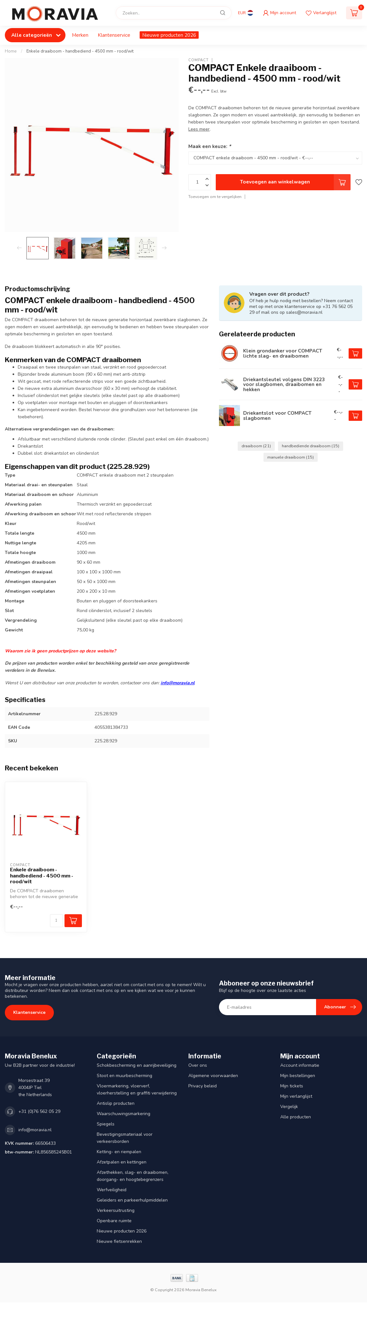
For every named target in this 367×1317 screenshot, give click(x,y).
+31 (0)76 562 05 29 (39, 1111)
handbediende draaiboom (310, 446)
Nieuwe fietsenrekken (119, 1241)
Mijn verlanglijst (296, 1096)
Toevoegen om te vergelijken (215, 196)
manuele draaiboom (290, 457)
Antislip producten (115, 1103)
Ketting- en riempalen (119, 1152)
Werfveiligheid (111, 1190)
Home (11, 51)
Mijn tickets (291, 1086)
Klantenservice (114, 35)
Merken (80, 35)
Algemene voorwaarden (213, 1076)
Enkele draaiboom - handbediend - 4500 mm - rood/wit (80, 51)
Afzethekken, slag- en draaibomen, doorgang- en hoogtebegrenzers (132, 1176)
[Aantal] (56, 920)
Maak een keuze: (209, 146)
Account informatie (299, 1065)
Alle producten (295, 1117)
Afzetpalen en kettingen (121, 1162)
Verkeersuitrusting (115, 1210)
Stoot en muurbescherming (124, 1076)
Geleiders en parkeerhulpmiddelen (132, 1200)
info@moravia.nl (177, 683)
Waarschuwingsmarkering (123, 1114)
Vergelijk (289, 1107)
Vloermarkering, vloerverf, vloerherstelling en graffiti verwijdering (137, 1089)
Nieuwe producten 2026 (169, 35)
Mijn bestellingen (297, 1076)
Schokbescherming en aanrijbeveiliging (136, 1065)
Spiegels (105, 1124)
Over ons (197, 1065)
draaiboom (256, 446)
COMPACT (198, 60)
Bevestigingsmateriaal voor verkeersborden (125, 1137)
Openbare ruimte (114, 1221)
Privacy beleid (202, 1086)
